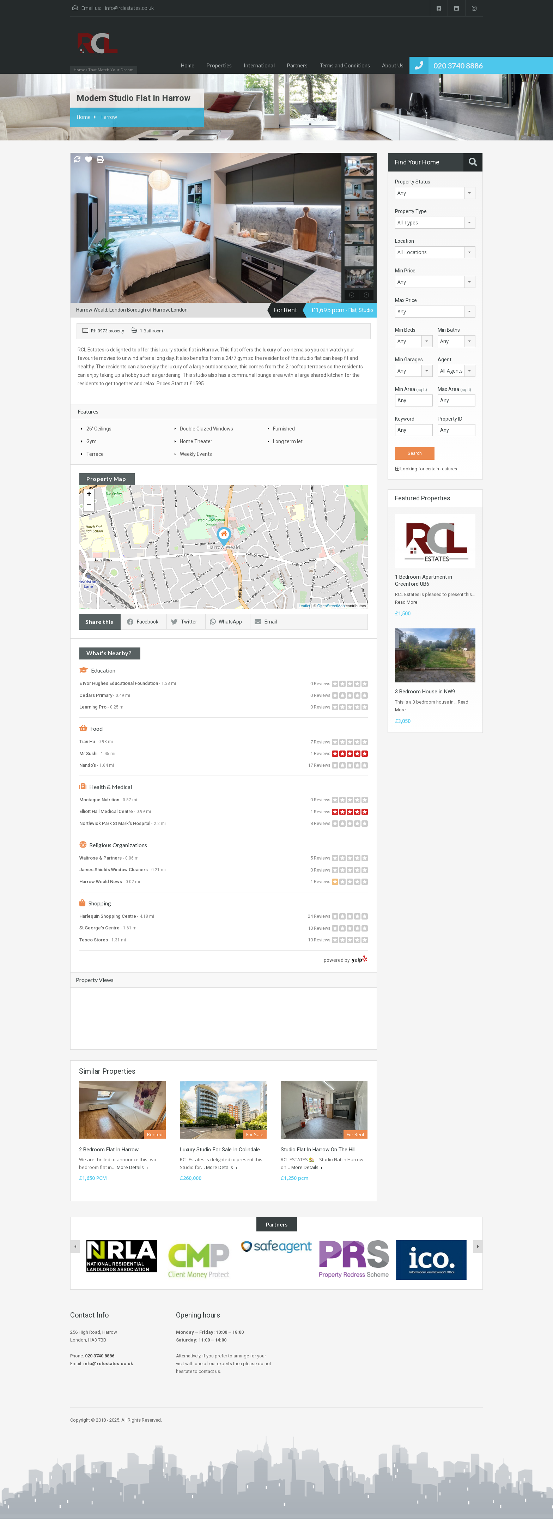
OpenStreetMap (331, 606)
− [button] (89, 505)
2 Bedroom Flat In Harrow (109, 1149)
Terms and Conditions (345, 65)
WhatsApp (226, 622)
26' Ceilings (98, 429)
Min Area (411, 389)
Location (404, 241)
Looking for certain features (426, 468)
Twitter (184, 622)
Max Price (406, 300)
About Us (392, 65)
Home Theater (196, 441)
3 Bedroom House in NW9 (425, 691)
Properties (219, 65)
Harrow (108, 117)
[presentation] (75, 1246)
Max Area (454, 389)
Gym (91, 441)
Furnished (284, 429)
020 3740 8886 (458, 65)
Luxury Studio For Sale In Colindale (220, 1149)
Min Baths (449, 330)
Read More (406, 602)
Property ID (450, 419)
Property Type (411, 211)
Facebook (142, 622)
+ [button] (89, 494)
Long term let (288, 441)
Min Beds (405, 330)
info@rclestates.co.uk (129, 8)
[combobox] (435, 193)
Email (266, 622)
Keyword (404, 419)
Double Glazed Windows (206, 429)
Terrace (95, 454)
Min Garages (409, 359)
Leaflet (304, 606)
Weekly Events (196, 454)
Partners (297, 65)
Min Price (405, 270)
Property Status (412, 182)
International (259, 65)
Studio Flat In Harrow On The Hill (318, 1149)
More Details (132, 1167)
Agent (444, 359)
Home (187, 65)
